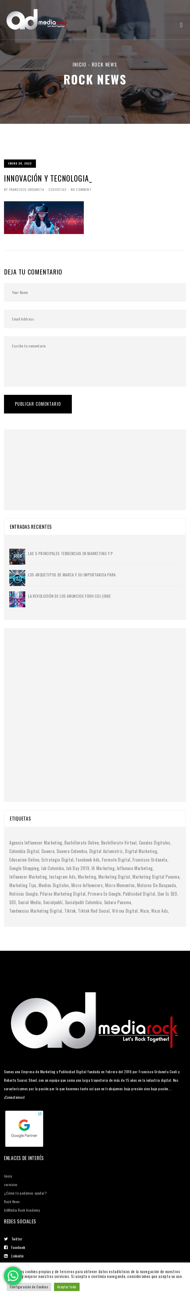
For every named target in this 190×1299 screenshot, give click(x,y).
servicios (11, 1184)
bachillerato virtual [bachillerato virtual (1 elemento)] (119, 842)
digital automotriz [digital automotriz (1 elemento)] (106, 851)
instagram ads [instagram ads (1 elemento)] (62, 877)
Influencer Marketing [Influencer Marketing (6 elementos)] (28, 877)
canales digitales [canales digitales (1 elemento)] (154, 842)
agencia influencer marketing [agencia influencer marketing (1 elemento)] (35, 842)
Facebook (14, 1247)
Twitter (13, 1238)
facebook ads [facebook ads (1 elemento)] (88, 860)
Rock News (12, 1201)
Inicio (79, 64)
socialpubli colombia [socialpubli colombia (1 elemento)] (83, 902)
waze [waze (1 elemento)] (144, 911)
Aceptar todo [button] (66, 1286)
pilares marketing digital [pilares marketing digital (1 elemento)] (63, 894)
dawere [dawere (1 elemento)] (48, 851)
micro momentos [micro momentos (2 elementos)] (120, 885)
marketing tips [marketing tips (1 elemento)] (22, 885)
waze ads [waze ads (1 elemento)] (159, 911)
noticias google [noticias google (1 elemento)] (23, 894)
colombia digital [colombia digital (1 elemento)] (24, 851)
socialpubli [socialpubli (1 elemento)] (53, 902)
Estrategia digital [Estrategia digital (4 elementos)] (58, 860)
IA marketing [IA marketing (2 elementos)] (103, 868)
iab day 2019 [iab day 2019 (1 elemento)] (77, 868)
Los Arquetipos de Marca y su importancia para (72, 574)
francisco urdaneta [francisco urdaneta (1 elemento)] (150, 860)
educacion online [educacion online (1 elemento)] (24, 860)
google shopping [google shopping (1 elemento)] (24, 868)
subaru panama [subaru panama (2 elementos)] (117, 902)
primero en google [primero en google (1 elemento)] (104, 894)
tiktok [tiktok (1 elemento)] (70, 911)
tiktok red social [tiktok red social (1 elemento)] (94, 911)
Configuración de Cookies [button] (29, 1286)
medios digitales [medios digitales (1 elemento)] (54, 885)
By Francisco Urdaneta (24, 189)
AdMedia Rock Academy (22, 1210)
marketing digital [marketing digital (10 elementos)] (114, 877)
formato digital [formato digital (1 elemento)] (116, 860)
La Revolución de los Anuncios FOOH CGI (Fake (69, 596)
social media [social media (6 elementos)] (29, 902)
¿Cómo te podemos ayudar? (25, 1193)
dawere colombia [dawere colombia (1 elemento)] (72, 851)
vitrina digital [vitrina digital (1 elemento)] (125, 911)
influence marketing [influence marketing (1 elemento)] (135, 868)
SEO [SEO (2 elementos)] (12, 902)
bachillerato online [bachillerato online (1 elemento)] (81, 842)
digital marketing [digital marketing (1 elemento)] (141, 851)
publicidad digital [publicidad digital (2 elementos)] (139, 894)
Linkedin (14, 1256)
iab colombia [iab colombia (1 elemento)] (52, 868)
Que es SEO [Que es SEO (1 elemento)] (167, 894)
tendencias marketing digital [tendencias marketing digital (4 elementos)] (35, 911)
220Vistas (57, 189)
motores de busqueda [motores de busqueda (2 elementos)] (156, 885)
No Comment (80, 189)
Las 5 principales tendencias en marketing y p (70, 553)
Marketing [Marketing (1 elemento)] (87, 877)
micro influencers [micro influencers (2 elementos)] (87, 885)
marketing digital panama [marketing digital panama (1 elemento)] (156, 877)
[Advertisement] (49, 462)
